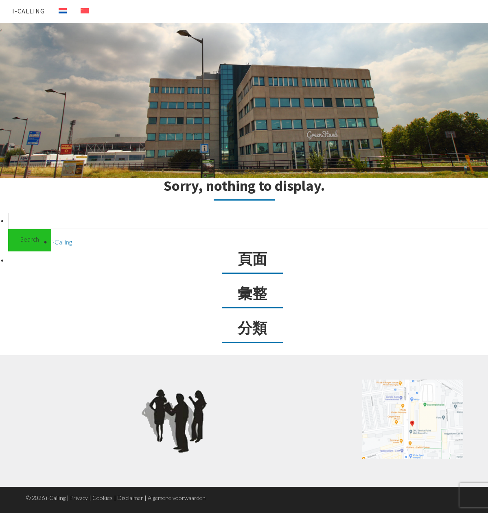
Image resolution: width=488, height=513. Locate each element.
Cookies (102, 497)
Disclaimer (130, 497)
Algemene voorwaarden (177, 497)
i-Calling (28, 11)
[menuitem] (56, 11)
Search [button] (29, 239)
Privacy (79, 497)
